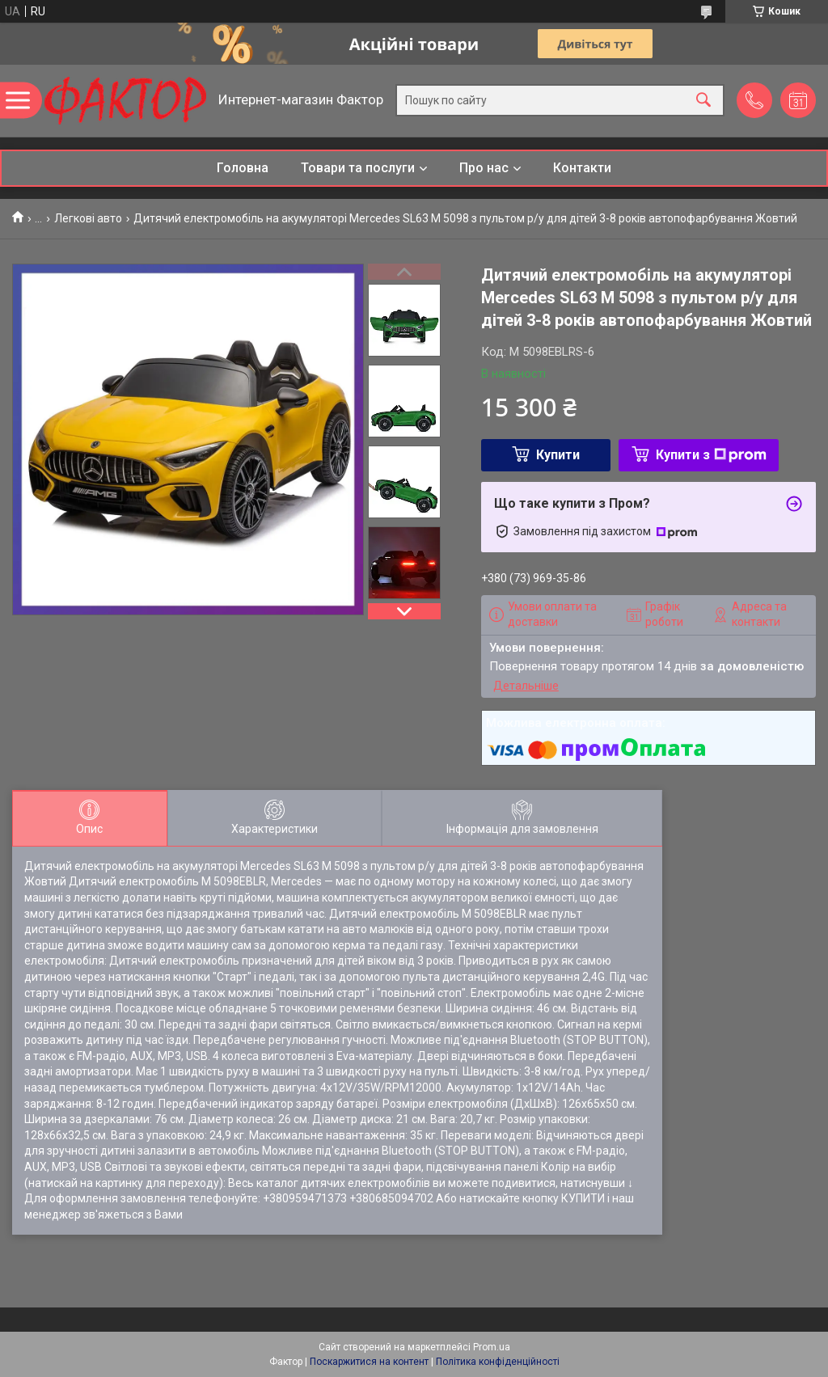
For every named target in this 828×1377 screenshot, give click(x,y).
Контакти (582, 167)
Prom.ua (491, 1347)
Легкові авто (88, 218)
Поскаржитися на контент (369, 1361)
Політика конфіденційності (498, 1361)
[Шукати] (703, 101)
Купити (558, 455)
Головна (242, 167)
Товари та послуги (358, 167)
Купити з (711, 455)
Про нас (484, 167)
